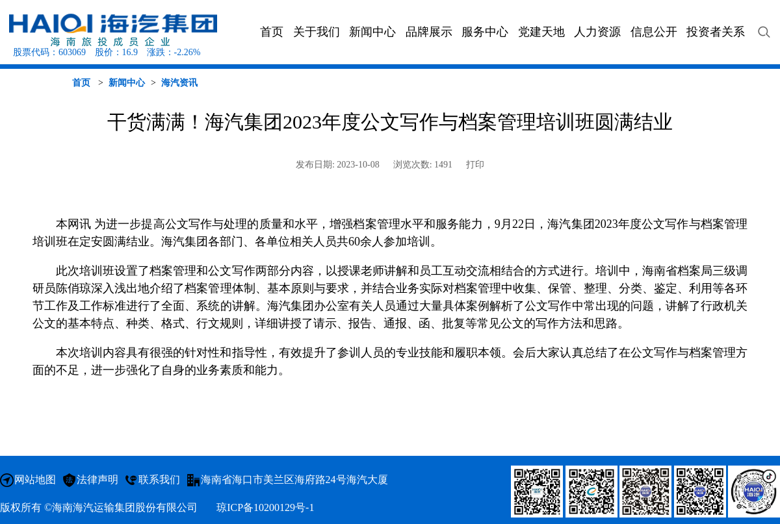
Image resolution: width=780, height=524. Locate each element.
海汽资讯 (179, 83)
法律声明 (97, 479)
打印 (475, 164)
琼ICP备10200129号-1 (265, 507)
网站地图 (35, 479)
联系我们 (159, 479)
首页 (81, 83)
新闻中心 (127, 83)
